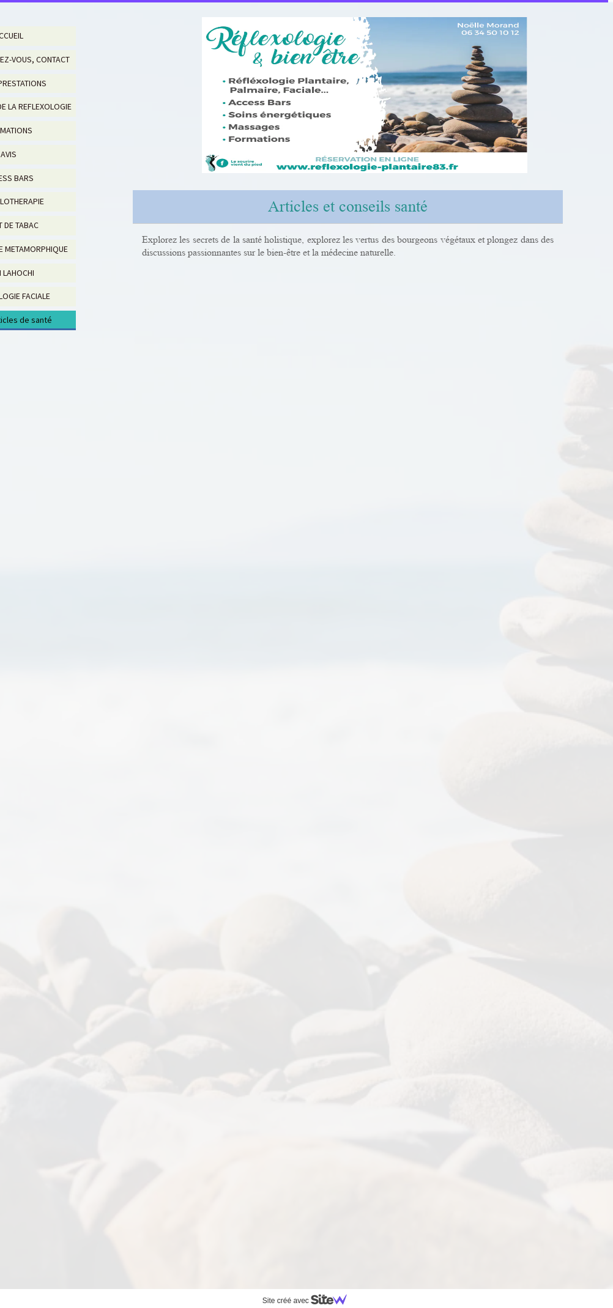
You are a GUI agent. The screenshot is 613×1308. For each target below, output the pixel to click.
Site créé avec (309, 1300)
